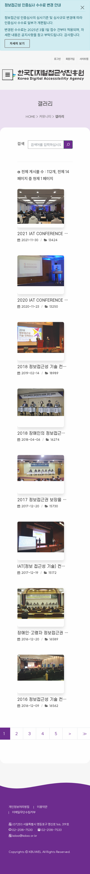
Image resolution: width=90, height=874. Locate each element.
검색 (21, 143)
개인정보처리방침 (19, 807)
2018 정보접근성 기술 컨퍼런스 (42, 367)
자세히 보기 (17, 43)
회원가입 (70, 59)
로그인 (57, 59)
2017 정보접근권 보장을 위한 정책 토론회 (42, 500)
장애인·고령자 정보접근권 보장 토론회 (42, 633)
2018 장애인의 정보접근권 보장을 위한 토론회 (42, 433)
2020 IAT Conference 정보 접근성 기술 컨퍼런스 (42, 300)
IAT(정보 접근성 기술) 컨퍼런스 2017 (42, 566)
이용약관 (42, 807)
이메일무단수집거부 (23, 812)
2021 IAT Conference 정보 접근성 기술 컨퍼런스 (42, 234)
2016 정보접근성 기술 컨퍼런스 (42, 699)
